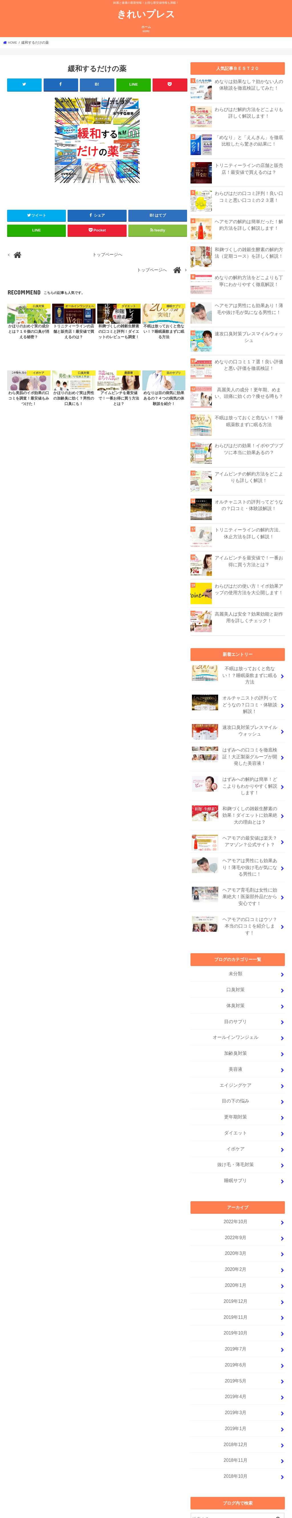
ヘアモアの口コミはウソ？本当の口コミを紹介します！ (235, 912)
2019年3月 (236, 1372)
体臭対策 (235, 985)
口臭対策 (235, 970)
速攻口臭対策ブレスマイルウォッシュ (249, 336)
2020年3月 (236, 1221)
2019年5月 (236, 1342)
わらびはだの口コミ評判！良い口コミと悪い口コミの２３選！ (249, 196)
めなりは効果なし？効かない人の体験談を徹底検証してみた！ (249, 84)
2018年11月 (235, 1418)
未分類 (235, 955)
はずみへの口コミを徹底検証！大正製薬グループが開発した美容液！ (235, 752)
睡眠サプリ (235, 1151)
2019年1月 (236, 1388)
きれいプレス (146, 13)
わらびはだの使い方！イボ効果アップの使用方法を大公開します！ (249, 589)
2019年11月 (235, 1282)
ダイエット (235, 1106)
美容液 (235, 1045)
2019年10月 (235, 1297)
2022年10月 (235, 1191)
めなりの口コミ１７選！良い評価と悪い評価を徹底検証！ (249, 364)
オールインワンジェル (235, 1015)
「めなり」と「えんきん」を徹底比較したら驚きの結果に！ (249, 140)
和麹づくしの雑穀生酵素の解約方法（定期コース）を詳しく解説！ (249, 252)
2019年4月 (236, 1357)
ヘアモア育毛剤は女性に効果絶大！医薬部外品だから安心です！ (235, 886)
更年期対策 (235, 1091)
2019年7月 (236, 1312)
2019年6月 (236, 1327)
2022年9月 (236, 1206)
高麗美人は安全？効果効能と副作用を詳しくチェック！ (249, 617)
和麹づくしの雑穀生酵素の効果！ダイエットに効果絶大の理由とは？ (235, 808)
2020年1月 (236, 1252)
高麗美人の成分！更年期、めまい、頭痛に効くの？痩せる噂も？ (249, 392)
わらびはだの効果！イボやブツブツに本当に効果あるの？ (249, 448)
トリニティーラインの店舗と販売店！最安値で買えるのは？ (249, 168)
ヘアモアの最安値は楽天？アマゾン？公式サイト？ (235, 834)
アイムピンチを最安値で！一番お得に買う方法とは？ (249, 560)
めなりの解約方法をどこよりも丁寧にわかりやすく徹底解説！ (249, 280)
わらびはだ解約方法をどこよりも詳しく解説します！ (249, 112)
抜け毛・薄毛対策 (236, 1136)
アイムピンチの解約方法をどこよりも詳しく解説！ (249, 476)
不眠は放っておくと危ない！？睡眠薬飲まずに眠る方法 (249, 420)
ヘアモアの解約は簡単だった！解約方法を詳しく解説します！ (249, 224)
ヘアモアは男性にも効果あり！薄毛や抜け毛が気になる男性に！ (249, 308)
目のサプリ (235, 1000)
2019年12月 (235, 1267)
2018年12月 (235, 1403)
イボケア (235, 1121)
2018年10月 (235, 1433)
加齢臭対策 (235, 1030)
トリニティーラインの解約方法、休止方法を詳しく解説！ (249, 532)
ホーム (146, 29)
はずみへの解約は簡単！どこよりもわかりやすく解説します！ (235, 780)
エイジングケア (236, 1061)
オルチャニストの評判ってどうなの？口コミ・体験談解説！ (249, 504)
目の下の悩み (236, 1076)
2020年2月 (236, 1237)
